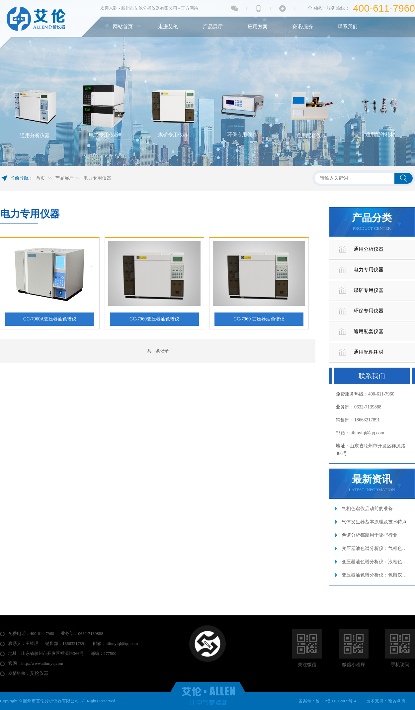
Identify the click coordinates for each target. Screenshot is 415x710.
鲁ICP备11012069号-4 (336, 700)
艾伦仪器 (39, 673)
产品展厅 (64, 178)
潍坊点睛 (396, 700)
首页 (40, 178)
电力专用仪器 (97, 178)
